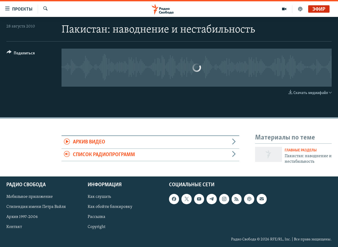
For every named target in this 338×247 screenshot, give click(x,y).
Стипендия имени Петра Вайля (36, 207)
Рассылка (96, 217)
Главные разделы (301, 150)
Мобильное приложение (29, 197)
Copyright (96, 227)
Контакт (14, 227)
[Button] (21, 54)
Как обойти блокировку (110, 207)
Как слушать (99, 197)
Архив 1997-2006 (22, 217)
